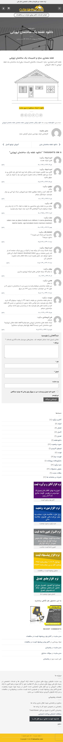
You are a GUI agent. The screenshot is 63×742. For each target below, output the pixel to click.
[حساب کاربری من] (3, 8)
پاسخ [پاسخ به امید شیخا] (3, 164)
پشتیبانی (48, 647)
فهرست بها (57, 456)
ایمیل (56, 372)
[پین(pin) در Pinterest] (26, 115)
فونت (59, 452)
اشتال (59, 428)
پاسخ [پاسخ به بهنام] (3, 276)
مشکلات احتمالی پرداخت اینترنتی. (49, 714)
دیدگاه (56, 343)
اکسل (59, 432)
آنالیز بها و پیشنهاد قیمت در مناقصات (38, 636)
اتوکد (59, 423)
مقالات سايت (56, 473)
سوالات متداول (46, 653)
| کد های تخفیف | (27, 736)
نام (57, 362)
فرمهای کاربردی (56, 448)
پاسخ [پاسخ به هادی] (3, 293)
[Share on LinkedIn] (22, 115)
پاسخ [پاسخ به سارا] (3, 227)
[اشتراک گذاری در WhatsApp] (41, 115)
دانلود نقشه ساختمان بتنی (50, 144)
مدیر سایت (20, 39)
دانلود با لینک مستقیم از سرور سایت (31, 108)
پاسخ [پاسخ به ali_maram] (3, 242)
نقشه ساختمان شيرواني (8, 123)
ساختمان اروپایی (29, 123)
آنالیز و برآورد (56, 419)
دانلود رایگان (37, 123)
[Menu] (59, 8)
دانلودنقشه (31, 28)
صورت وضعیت (56, 444)
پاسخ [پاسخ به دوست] (3, 312)
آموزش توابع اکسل (10, 144)
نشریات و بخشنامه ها (54, 477)
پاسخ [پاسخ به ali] (3, 213)
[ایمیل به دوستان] (29, 115)
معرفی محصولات (55, 469)
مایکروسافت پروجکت (54, 460)
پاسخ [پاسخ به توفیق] (3, 198)
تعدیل (59, 436)
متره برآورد (57, 465)
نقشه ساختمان (20, 123)
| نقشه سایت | (37, 736)
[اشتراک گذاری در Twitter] (33, 115)
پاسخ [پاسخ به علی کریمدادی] (3, 329)
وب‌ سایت (55, 381)
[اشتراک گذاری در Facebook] (37, 115)
